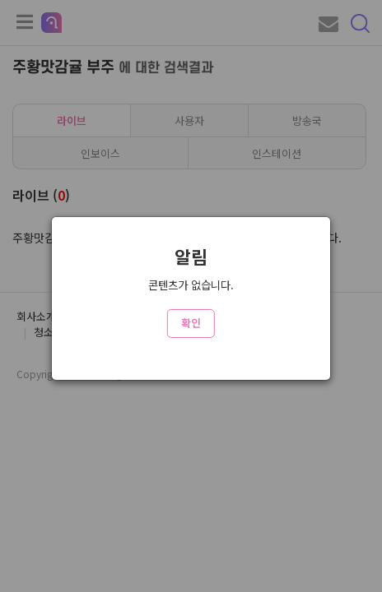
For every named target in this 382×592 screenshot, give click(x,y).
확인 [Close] (191, 323)
